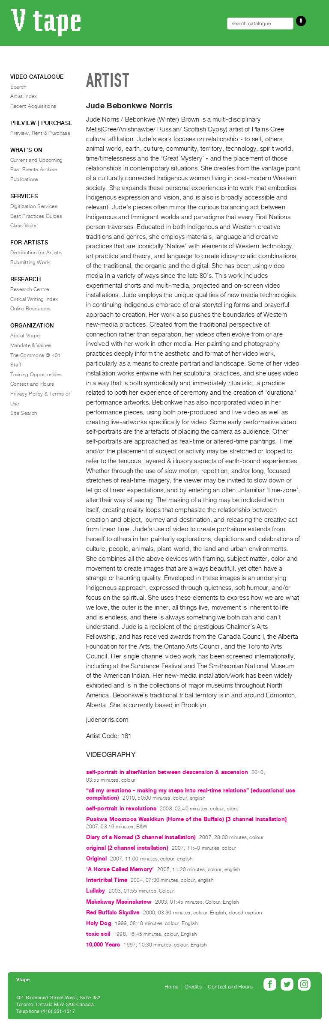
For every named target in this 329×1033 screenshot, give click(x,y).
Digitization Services (34, 206)
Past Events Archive (33, 170)
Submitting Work (30, 262)
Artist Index (23, 96)
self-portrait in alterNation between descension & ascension (167, 772)
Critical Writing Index (34, 299)
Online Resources (30, 309)
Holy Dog (98, 923)
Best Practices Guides (36, 216)
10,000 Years (103, 944)
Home (171, 987)
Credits (193, 987)
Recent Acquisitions (33, 106)
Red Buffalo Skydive (113, 912)
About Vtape (25, 336)
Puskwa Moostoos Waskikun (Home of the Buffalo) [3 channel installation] (186, 819)
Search (18, 87)
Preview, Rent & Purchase (40, 133)
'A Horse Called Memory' (120, 869)
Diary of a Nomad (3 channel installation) (141, 837)
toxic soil (98, 934)
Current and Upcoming (36, 160)
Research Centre (29, 289)
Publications (24, 179)
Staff (15, 365)
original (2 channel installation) (127, 848)
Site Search (23, 413)
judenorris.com (107, 719)
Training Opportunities (36, 375)
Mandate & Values (31, 345)
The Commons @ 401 (35, 355)
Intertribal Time (107, 880)
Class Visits (23, 226)
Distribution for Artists (36, 253)
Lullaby (95, 890)
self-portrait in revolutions (121, 808)
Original (96, 858)
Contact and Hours (32, 384)
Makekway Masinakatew (119, 902)
